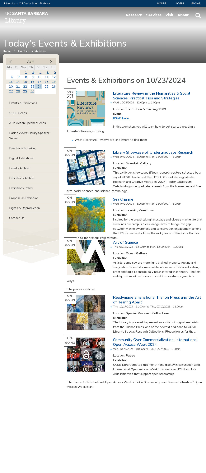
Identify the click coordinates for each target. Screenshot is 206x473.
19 (54, 82)
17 (39, 82)
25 (47, 86)
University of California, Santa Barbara (26, 3)
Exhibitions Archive (22, 178)
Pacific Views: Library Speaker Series (29, 135)
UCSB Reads (18, 113)
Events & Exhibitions (31, 51)
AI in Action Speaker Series (27, 123)
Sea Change (123, 199)
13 (11, 82)
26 (54, 86)
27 (11, 91)
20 (11, 86)
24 (39, 86)
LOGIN (180, 3)
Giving (195, 3)
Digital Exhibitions (21, 158)
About (183, 15)
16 (32, 82)
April (31, 62)
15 (25, 82)
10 (39, 77)
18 (47, 82)
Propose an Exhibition (23, 198)
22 (25, 86)
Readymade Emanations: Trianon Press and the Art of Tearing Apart (157, 300)
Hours (161, 3)
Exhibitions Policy (21, 188)
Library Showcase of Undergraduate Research (153, 152)
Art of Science (125, 242)
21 (18, 86)
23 (32, 86)
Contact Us (16, 218)
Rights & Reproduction (24, 208)
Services (154, 15)
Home (7, 51)
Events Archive (19, 168)
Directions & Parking (22, 148)
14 (18, 82)
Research (134, 15)
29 (25, 91)
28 (18, 91)
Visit (169, 15)
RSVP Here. (121, 118)
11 (47, 77)
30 (32, 91)
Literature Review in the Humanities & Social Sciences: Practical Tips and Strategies (151, 96)
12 (54, 77)
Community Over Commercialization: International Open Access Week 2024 (155, 342)
